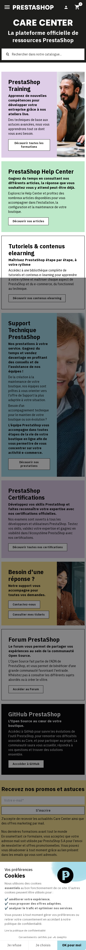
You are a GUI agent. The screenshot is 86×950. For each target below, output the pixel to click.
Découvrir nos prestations (29, 464)
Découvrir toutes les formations (29, 144)
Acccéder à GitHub (26, 764)
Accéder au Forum (26, 689)
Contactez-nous (24, 604)
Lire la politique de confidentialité (25, 930)
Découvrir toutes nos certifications (38, 547)
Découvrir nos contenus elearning (37, 298)
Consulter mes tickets (29, 614)
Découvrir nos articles (28, 221)
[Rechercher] (43, 54)
